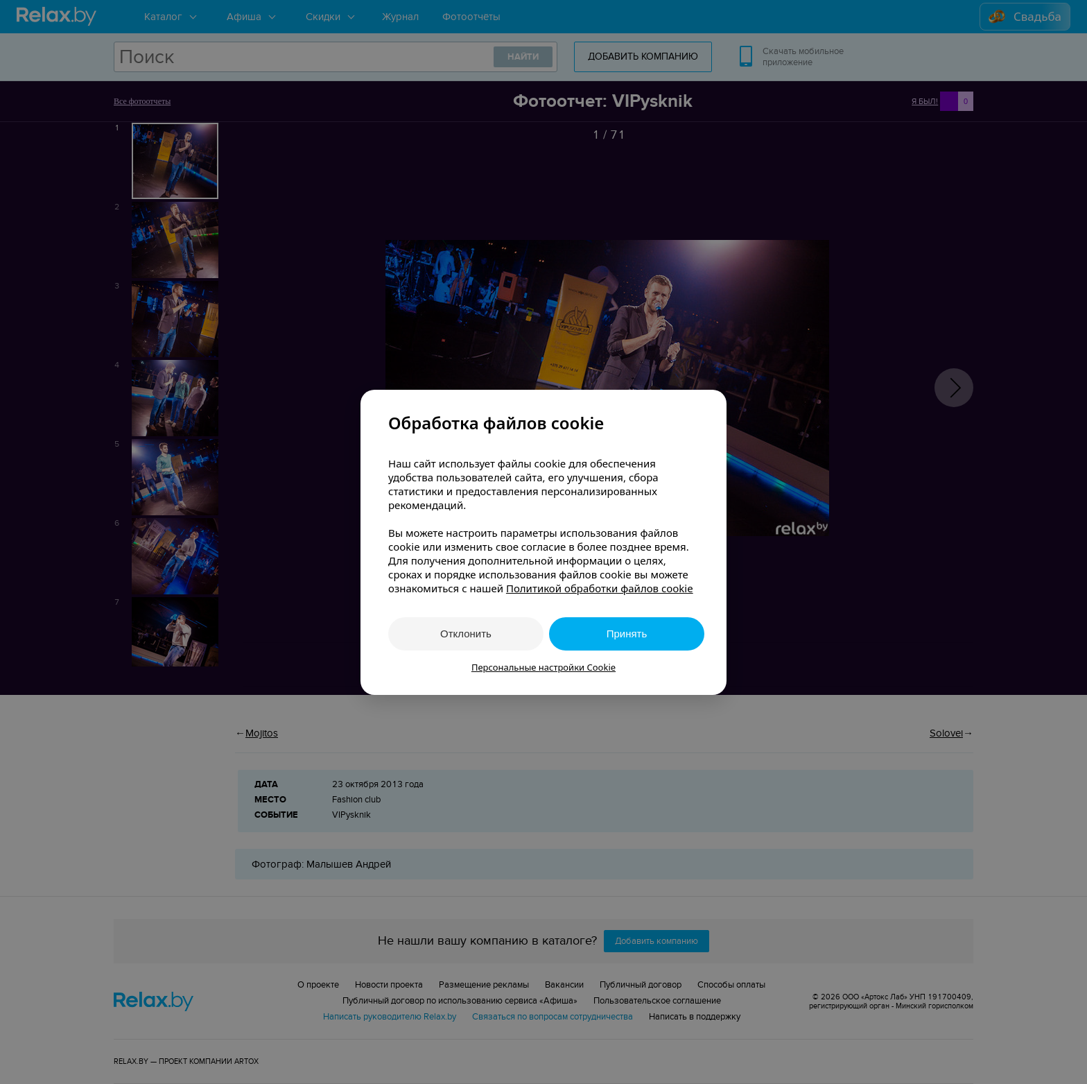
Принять (627, 633)
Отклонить (466, 633)
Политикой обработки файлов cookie (599, 588)
